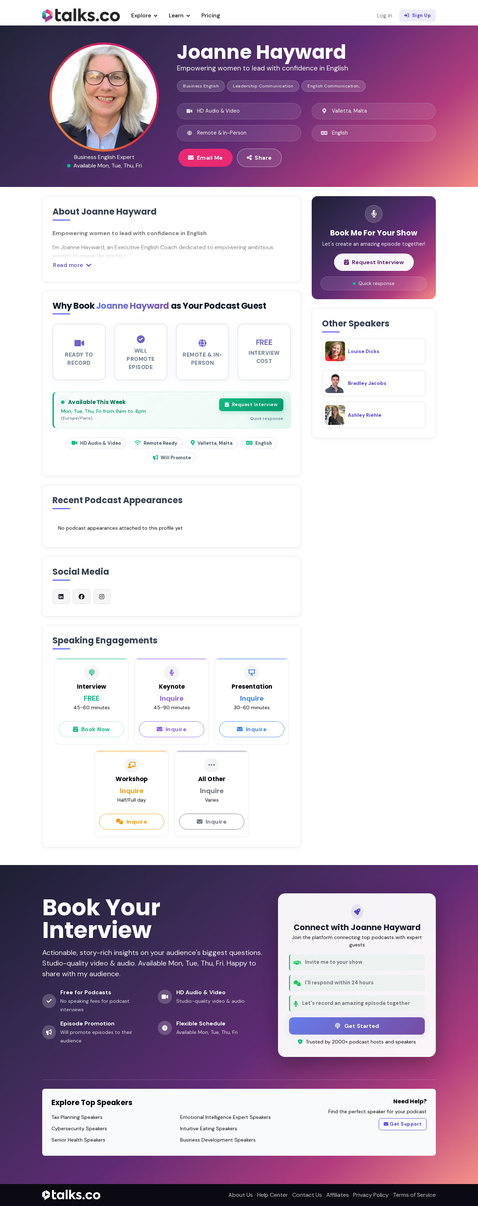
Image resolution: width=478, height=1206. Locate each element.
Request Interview (251, 409)
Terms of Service (414, 1195)
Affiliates (337, 1195)
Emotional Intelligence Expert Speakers (225, 1117)
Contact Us (307, 1195)
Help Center (272, 1195)
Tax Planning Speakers (76, 1117)
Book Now (91, 733)
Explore (144, 15)
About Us (240, 1195)
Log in (384, 15)
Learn (179, 15)
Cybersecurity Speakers (79, 1128)
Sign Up (417, 15)
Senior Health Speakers (78, 1140)
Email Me (205, 157)
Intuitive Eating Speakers (208, 1128)
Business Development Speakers (218, 1140)
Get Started (357, 1026)
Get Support (403, 1124)
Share (259, 157)
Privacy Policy (371, 1195)
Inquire (172, 733)
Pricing (210, 15)
